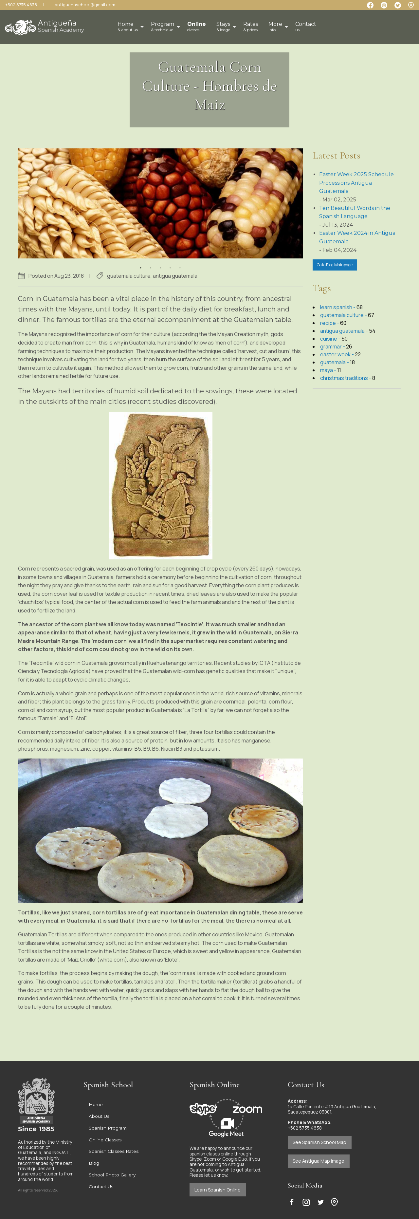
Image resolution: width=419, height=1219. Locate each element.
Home (96, 1104)
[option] (160, 203)
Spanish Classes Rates (113, 1151)
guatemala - (335, 362)
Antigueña (61, 25)
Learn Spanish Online (217, 1190)
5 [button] (180, 263)
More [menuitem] (275, 26)
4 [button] (170, 263)
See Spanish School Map (319, 1142)
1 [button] (140, 263)
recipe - (330, 323)
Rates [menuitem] (250, 26)
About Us (99, 1116)
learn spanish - (338, 307)
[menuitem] (196, 27)
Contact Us (101, 1186)
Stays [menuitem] (223, 26)
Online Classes (105, 1139)
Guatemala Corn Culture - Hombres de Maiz (209, 85)
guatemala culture (129, 275)
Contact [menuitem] (305, 26)
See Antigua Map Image (318, 1161)
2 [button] (150, 263)
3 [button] (160, 263)
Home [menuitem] (128, 26)
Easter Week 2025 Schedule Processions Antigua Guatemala (356, 182)
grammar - (333, 346)
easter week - (337, 354)
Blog (94, 1163)
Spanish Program (108, 1128)
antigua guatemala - (344, 330)
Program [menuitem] (162, 26)
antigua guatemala (175, 275)
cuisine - (330, 338)
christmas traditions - (346, 378)
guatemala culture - (344, 315)
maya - (328, 370)
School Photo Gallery (112, 1174)
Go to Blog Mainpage (335, 265)
